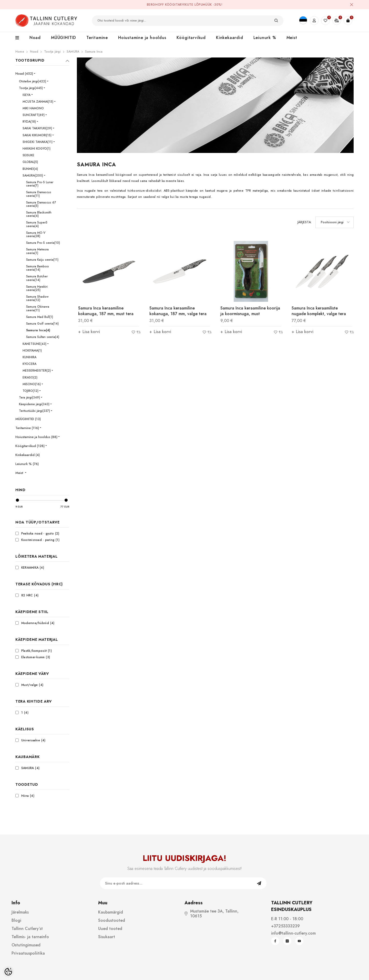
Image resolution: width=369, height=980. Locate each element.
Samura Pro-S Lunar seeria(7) (39, 184)
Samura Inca (93, 51)
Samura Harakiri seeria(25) (37, 288)
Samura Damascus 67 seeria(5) (41, 204)
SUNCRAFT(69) (34, 115)
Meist (19, 472)
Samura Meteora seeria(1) (37, 251)
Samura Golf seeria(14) (42, 323)
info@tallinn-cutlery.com (293, 933)
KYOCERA (29, 364)
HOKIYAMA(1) (32, 350)
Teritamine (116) (27, 427)
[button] (334, 222)
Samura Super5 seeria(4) (36, 224)
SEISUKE (28, 155)
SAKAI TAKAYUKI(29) (37, 128)
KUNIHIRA (29, 357)
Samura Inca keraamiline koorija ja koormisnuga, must (250, 311)
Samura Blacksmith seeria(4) (39, 214)
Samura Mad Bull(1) (39, 317)
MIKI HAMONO (33, 108)
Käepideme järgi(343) (34, 404)
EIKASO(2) (30, 377)
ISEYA (26, 95)
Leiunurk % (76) (27, 463)
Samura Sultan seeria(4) (42, 337)
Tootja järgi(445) (31, 88)
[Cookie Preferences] (8, 971)
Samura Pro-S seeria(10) (43, 242)
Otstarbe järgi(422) (32, 81)
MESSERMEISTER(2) (37, 370)
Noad (34, 51)
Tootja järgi (52, 51)
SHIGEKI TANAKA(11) (38, 142)
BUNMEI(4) (30, 169)
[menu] (19, 38)
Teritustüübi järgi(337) (34, 411)
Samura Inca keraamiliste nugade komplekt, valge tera (319, 311)
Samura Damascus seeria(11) (38, 194)
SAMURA (73, 51)
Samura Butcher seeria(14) (37, 278)
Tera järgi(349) (29, 397)
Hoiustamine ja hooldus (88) (36, 436)
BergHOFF (155, 4)
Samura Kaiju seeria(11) (42, 259)
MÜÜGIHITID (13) (28, 418)
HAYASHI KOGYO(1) (36, 148)
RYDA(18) (29, 121)
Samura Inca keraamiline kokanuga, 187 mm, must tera (106, 311)
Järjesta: (305, 222)
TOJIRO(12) (30, 391)
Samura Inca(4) (38, 330)
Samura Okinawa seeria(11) (37, 308)
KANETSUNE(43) (34, 344)
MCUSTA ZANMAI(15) (38, 101)
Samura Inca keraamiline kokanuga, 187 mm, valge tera (178, 311)
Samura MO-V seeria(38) (35, 234)
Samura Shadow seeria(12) (37, 298)
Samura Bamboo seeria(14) (37, 268)
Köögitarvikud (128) (30, 445)
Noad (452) (24, 73)
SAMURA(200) (33, 175)
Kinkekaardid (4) (27, 454)
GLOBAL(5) (30, 162)
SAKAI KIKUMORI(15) (37, 135)
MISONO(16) (32, 384)
